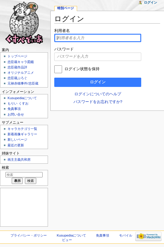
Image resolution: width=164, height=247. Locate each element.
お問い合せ (15, 114)
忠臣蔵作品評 (17, 67)
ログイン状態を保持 (82, 69)
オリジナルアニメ (20, 72)
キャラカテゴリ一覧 (22, 129)
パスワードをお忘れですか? (97, 102)
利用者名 (62, 31)
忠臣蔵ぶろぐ (17, 78)
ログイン (98, 82)
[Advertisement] (23, 206)
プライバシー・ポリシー (28, 235)
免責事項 (14, 109)
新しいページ (17, 139)
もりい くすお (17, 103)
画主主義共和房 (19, 159)
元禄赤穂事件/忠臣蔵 (22, 83)
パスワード (64, 49)
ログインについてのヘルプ (97, 94)
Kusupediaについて (22, 98)
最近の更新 (15, 145)
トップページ (17, 56)
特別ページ (65, 8)
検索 (5, 167)
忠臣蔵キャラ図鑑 (20, 62)
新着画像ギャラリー (22, 134)
